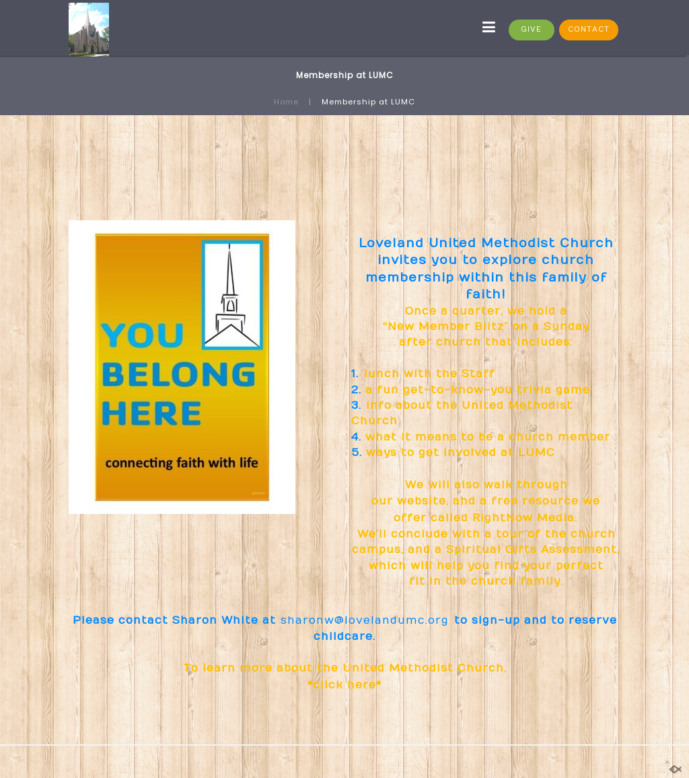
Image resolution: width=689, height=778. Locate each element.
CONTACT (589, 29)
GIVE (531, 29)
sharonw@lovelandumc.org (365, 620)
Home (286, 101)
